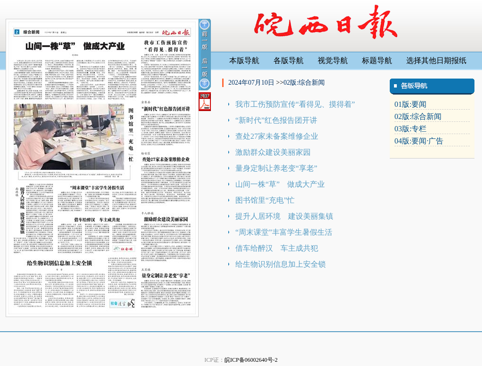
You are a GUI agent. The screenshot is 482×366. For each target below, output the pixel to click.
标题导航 (377, 60)
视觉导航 (333, 60)
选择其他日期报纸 (436, 60)
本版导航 (244, 60)
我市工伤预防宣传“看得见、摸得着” (295, 104)
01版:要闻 (410, 104)
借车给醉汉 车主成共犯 (276, 248)
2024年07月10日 (252, 82)
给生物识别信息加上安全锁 (280, 264)
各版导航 (288, 60)
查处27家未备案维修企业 (276, 136)
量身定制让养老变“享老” (276, 168)
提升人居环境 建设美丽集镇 (284, 216)
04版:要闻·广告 (418, 141)
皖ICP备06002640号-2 (251, 360)
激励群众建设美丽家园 (273, 152)
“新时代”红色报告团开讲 (276, 120)
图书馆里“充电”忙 (265, 200)
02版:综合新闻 (304, 82)
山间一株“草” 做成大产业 (280, 184)
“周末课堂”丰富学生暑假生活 (283, 232)
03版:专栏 (410, 129)
